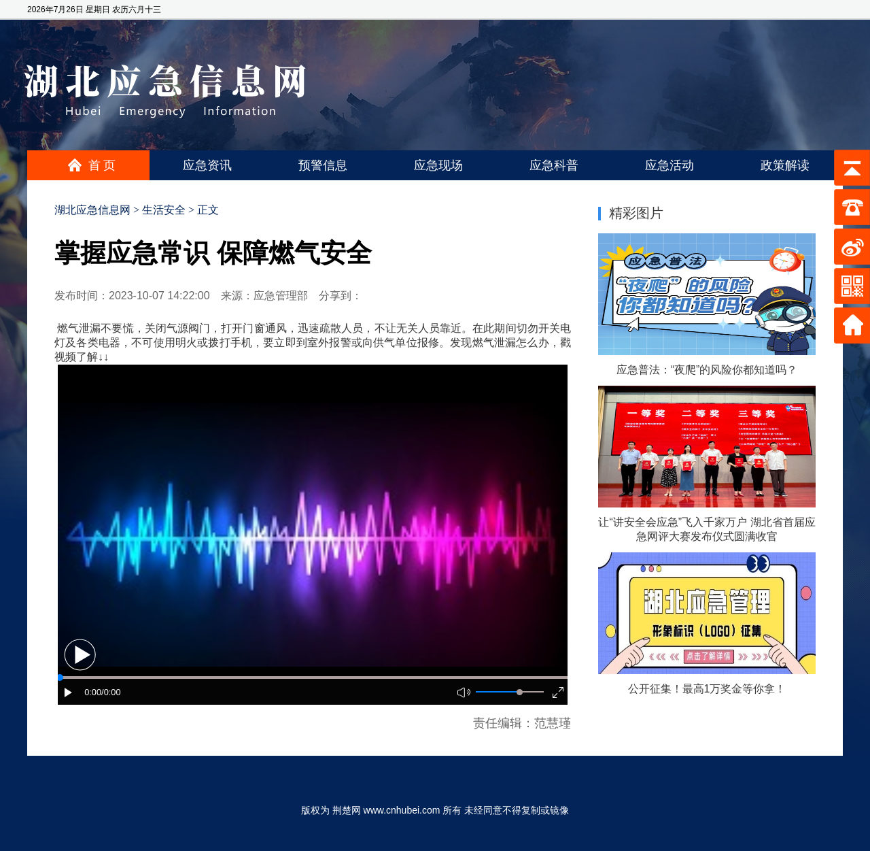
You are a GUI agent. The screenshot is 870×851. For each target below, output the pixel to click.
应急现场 (438, 165)
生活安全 (164, 210)
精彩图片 (636, 212)
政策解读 (785, 165)
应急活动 (669, 165)
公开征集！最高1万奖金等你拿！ (707, 689)
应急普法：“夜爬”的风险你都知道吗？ (707, 370)
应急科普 (553, 165)
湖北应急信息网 (92, 210)
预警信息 (322, 165)
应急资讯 (207, 165)
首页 (103, 165)
